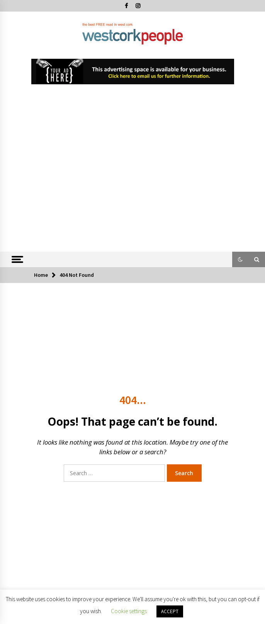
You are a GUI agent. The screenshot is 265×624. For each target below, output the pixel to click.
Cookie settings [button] (129, 611)
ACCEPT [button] (169, 611)
